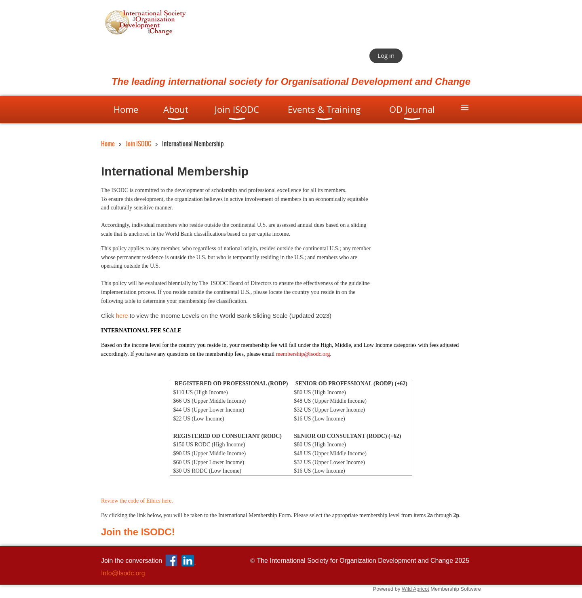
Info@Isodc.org (123, 573)
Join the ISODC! (138, 531)
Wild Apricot (415, 589)
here (122, 315)
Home (108, 143)
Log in (385, 55)
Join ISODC (138, 143)
